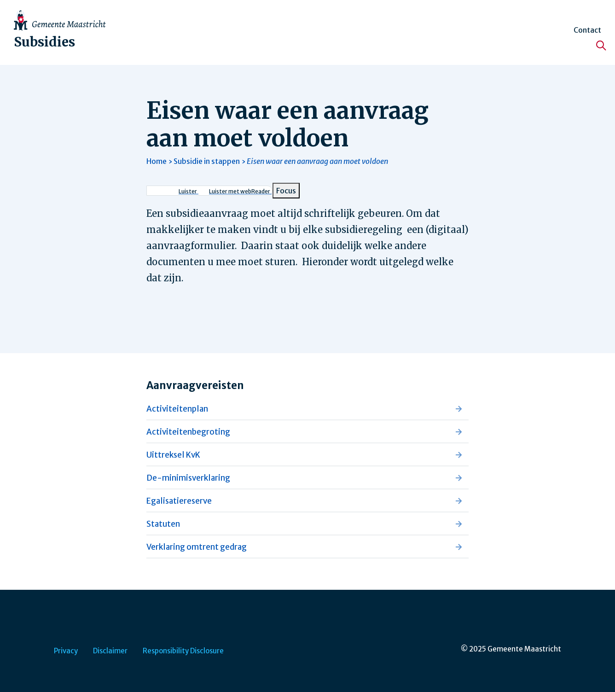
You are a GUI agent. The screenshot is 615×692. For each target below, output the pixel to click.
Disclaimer (110, 650)
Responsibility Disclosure (183, 650)
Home (156, 161)
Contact (587, 30)
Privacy (66, 650)
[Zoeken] (601, 45)
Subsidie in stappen (207, 161)
